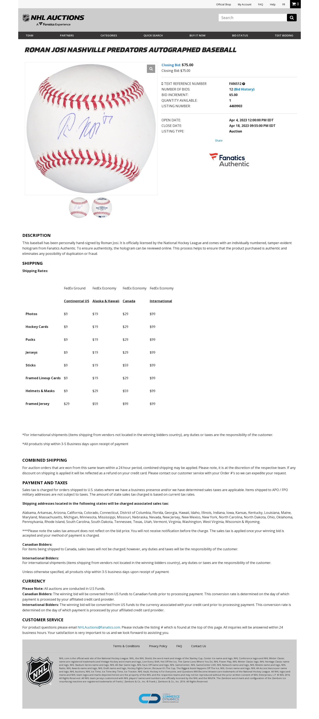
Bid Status (240, 35)
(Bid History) (244, 89)
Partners (67, 35)
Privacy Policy (158, 646)
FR (283, 4)
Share (219, 140)
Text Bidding (284, 35)
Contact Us (198, 646)
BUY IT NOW (197, 35)
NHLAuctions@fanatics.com (99, 627)
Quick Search (153, 35)
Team (29, 35)
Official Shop (223, 4)
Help (273, 4)
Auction (235, 131)
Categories (109, 35)
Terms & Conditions (126, 646)
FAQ (260, 4)
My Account (244, 4)
